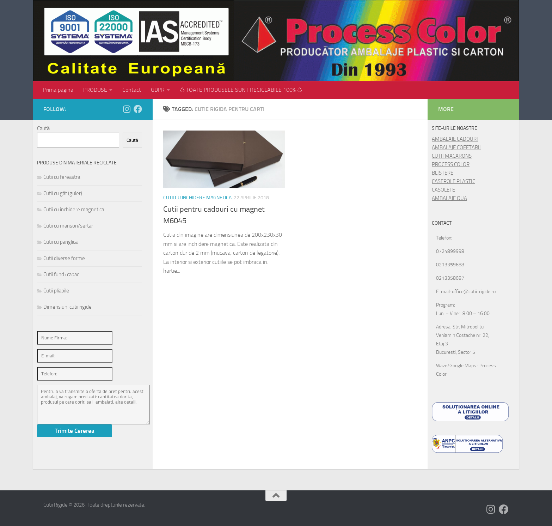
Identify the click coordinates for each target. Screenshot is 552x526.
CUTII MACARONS (452, 156)
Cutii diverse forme (64, 258)
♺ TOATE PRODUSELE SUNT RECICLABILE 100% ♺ (241, 89)
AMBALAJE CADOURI (455, 139)
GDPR (158, 89)
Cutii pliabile (56, 291)
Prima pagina (58, 89)
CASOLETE (443, 190)
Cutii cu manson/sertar (68, 226)
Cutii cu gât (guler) (62, 193)
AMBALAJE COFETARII (456, 147)
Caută (43, 128)
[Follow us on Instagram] (126, 109)
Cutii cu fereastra (61, 177)
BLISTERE (442, 173)
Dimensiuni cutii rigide (67, 307)
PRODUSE (95, 89)
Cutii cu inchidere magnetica (197, 198)
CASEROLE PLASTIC (453, 181)
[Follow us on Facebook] (138, 109)
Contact (131, 89)
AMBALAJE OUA (449, 198)
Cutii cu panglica (60, 242)
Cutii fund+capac (61, 274)
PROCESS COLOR (451, 164)
